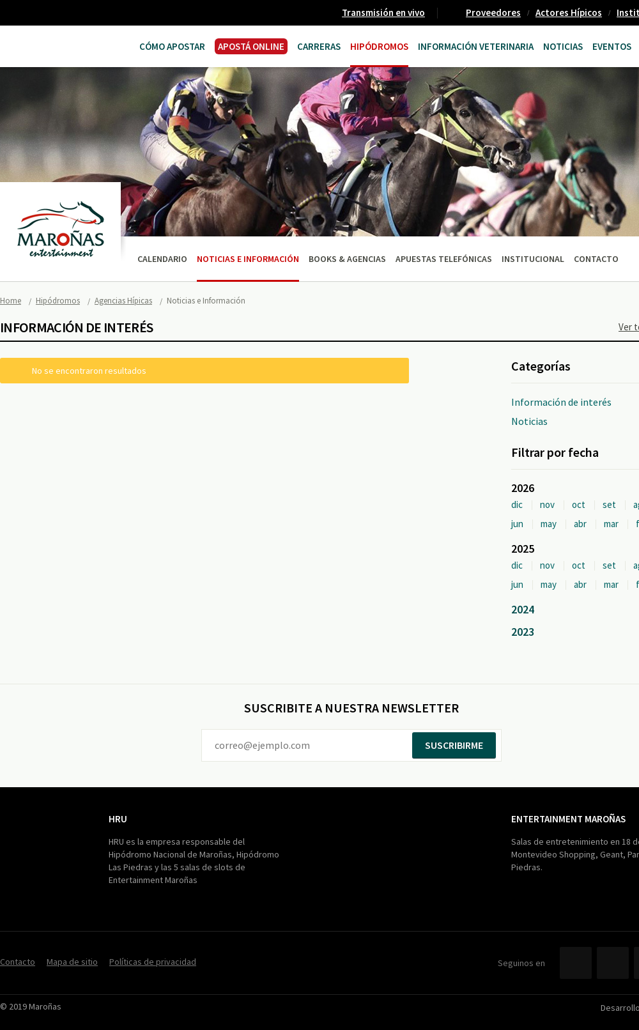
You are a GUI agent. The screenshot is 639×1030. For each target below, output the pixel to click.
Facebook (576, 963)
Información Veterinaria (476, 46)
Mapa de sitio (72, 961)
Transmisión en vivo (383, 12)
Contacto (596, 259)
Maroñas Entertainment (49, 45)
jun (517, 524)
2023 (522, 631)
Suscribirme (454, 745)
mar (611, 524)
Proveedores (493, 12)
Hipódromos (379, 46)
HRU (118, 819)
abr (580, 524)
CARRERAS (319, 46)
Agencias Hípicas (123, 300)
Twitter (613, 963)
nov (547, 504)
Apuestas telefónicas (444, 259)
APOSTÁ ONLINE (251, 46)
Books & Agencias (347, 259)
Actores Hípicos (568, 12)
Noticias (563, 46)
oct (578, 504)
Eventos (611, 46)
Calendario (162, 259)
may (549, 524)
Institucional (533, 259)
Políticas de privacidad (152, 961)
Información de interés (561, 402)
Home (10, 300)
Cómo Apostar (172, 46)
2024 (522, 609)
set (609, 504)
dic (517, 504)
